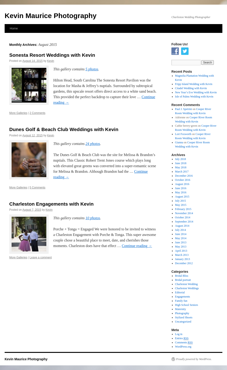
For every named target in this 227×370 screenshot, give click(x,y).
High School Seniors (186, 305)
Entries (182, 338)
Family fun (181, 300)
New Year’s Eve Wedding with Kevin (196, 92)
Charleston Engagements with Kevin (51, 204)
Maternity (180, 309)
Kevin (50, 61)
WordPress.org (183, 346)
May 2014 (180, 238)
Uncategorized (183, 321)
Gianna (179, 142)
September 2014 (184, 221)
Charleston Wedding (186, 284)
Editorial (180, 292)
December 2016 (184, 175)
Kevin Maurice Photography (51, 15)
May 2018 (180, 167)
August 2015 (182, 196)
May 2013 (180, 246)
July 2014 (180, 230)
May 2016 (180, 192)
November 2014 (184, 213)
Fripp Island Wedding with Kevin (193, 84)
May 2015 (180, 205)
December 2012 (184, 263)
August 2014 (182, 225)
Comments (184, 342)
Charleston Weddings (187, 288)
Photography (182, 313)
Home (14, 28)
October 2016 (182, 180)
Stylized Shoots (183, 317)
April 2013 (181, 250)
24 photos (92, 144)
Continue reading (137, 246)
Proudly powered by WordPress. (194, 359)
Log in (179, 334)
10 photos (92, 218)
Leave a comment (41, 257)
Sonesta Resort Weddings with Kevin (52, 55)
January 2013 (182, 259)
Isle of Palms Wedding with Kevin (194, 96)
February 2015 (183, 209)
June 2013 (180, 242)
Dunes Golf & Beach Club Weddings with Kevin (63, 129)
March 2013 (182, 255)
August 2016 (182, 184)
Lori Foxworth (183, 134)
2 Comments (37, 113)
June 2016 (180, 188)
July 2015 (180, 200)
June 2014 (180, 234)
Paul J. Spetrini (183, 109)
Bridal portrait (183, 280)
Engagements (182, 296)
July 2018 (180, 159)
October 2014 (182, 217)
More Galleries (18, 113)
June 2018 (180, 163)
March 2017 (182, 171)
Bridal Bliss (181, 275)
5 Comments (37, 187)
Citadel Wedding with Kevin (191, 88)
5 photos (91, 69)
